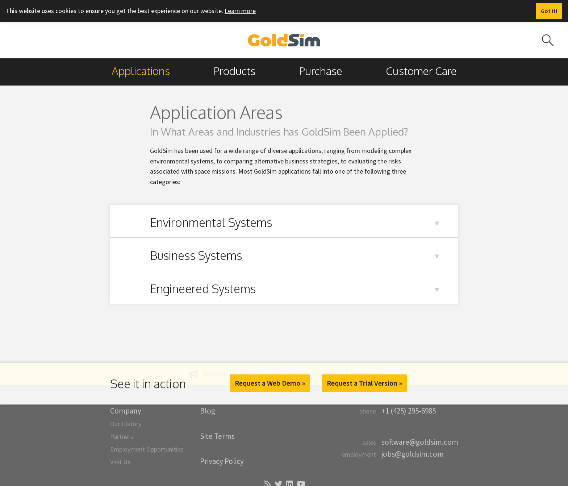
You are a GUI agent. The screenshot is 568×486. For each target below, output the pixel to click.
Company (125, 411)
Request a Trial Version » (364, 382)
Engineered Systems (203, 288)
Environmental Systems (211, 222)
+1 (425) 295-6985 (408, 411)
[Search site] (548, 40)
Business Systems (196, 255)
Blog (207, 411)
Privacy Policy (222, 461)
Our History (125, 424)
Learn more (240, 11)
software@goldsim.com (419, 442)
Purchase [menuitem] (320, 71)
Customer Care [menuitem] (421, 71)
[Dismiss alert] (549, 11)
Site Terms (217, 436)
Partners (121, 436)
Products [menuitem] (234, 71)
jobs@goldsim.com (412, 454)
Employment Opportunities (147, 449)
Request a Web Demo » (270, 382)
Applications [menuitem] (141, 71)
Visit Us (120, 462)
